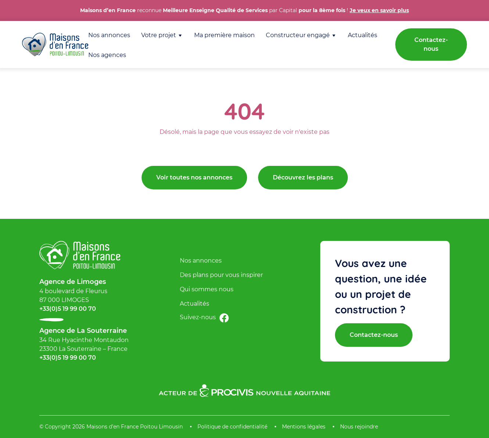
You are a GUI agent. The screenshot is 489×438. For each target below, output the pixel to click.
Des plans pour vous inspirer (221, 274)
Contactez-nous (431, 44)
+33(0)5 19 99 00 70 (67, 308)
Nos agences (107, 54)
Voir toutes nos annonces (194, 177)
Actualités (362, 35)
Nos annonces (109, 35)
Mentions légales (303, 426)
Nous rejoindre (359, 426)
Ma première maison (224, 35)
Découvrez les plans (303, 177)
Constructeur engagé (298, 35)
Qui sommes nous (206, 289)
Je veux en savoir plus (379, 10)
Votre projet (158, 35)
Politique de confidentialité (232, 426)
